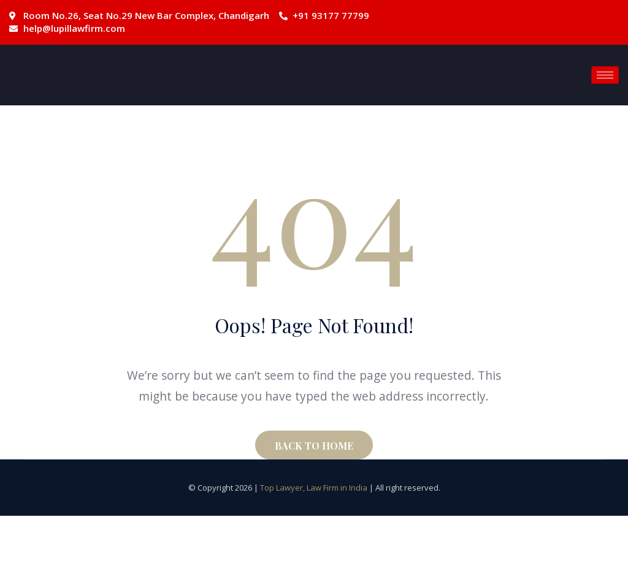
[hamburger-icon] (605, 75)
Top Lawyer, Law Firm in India (313, 487)
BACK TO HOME (314, 445)
